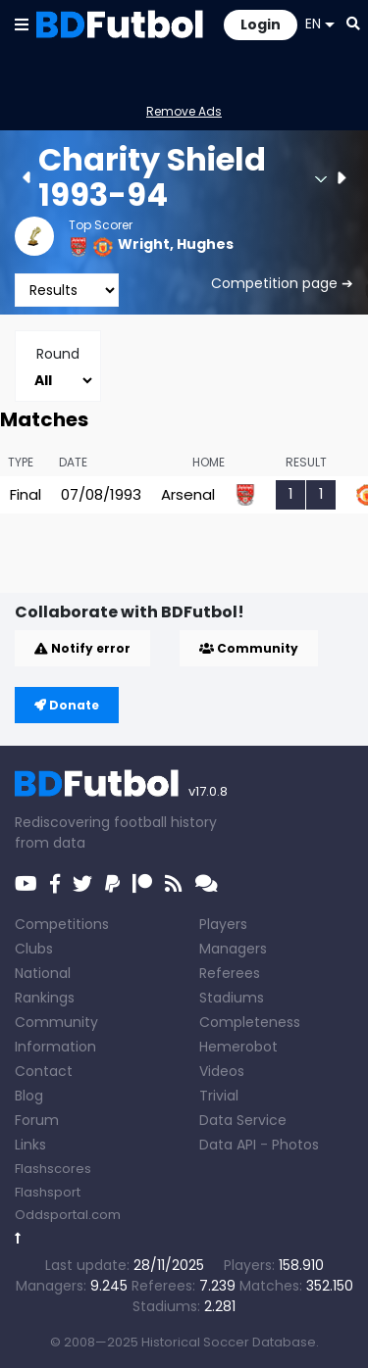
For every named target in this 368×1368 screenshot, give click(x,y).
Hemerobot (238, 1046)
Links (30, 1144)
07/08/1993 (101, 494)
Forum (37, 1120)
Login (260, 24)
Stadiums (231, 997)
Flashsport (47, 1192)
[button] (21, 23)
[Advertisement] (191, 561)
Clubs (34, 948)
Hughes (205, 244)
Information (55, 1046)
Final (25, 494)
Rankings (45, 997)
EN (320, 23)
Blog (29, 1095)
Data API (227, 1144)
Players (223, 924)
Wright (144, 244)
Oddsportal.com (68, 1214)
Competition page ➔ (282, 283)
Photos (295, 1144)
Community (248, 648)
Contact (44, 1071)
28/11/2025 (168, 1265)
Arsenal (188, 494)
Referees (229, 973)
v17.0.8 (208, 791)
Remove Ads (184, 111)
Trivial (218, 1095)
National (43, 973)
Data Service (243, 1120)
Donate (66, 705)
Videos (221, 1071)
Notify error (82, 648)
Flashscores (53, 1168)
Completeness (249, 1022)
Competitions (62, 924)
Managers (233, 948)
